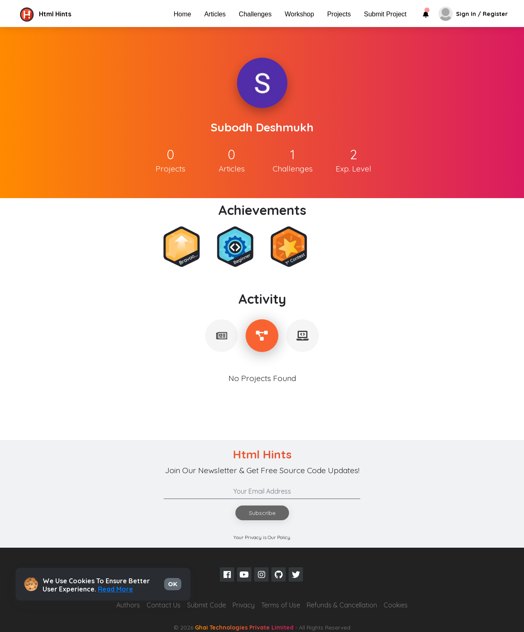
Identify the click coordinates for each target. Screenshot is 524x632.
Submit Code (206, 605)
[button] (87, 14)
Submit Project (385, 14)
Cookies (396, 605)
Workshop (299, 14)
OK (172, 584)
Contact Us (164, 605)
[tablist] (221, 335)
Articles (215, 14)
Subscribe (262, 513)
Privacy (244, 605)
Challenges (255, 14)
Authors (128, 605)
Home (182, 14)
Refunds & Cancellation (342, 605)
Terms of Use (280, 605)
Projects (339, 14)
